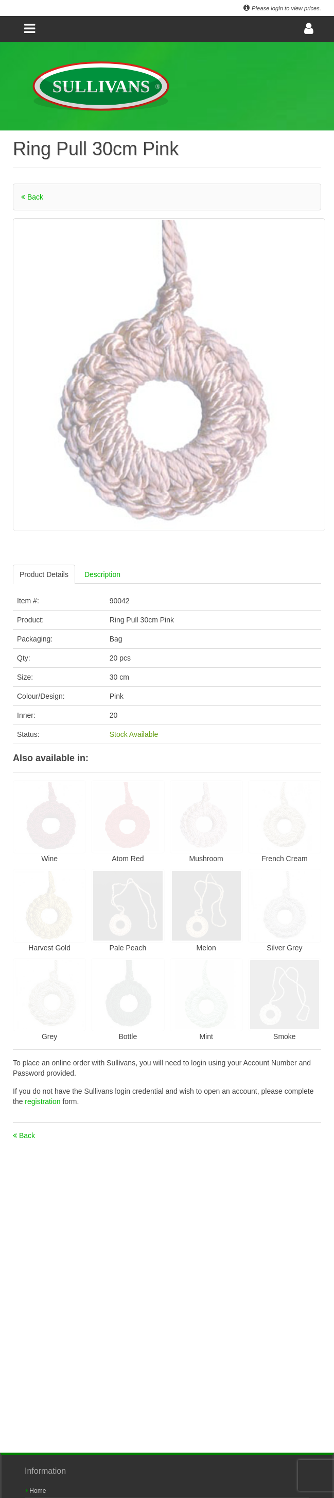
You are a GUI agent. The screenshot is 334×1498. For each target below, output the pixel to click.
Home (36, 1490)
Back (32, 197)
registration (43, 1101)
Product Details (44, 574)
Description (102, 574)
